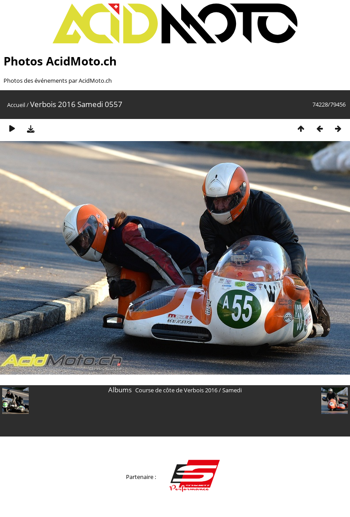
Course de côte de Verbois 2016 (176, 390)
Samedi (232, 390)
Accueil (16, 105)
